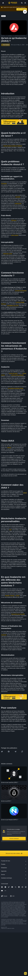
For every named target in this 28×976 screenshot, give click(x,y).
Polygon (12, 595)
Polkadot (7, 595)
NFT (10, 529)
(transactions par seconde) (18, 614)
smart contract (14, 235)
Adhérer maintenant (21, 9)
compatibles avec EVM (13, 305)
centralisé (17, 196)
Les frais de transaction (21, 290)
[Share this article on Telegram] (15, 751)
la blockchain (18, 203)
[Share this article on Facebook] (9, 751)
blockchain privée (7, 253)
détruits (9, 447)
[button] (25, 3)
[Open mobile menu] (25, 3)
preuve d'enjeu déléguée (17, 375)
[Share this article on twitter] (2, 751)
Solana (17, 595)
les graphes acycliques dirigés (15, 388)
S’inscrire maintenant (14, 838)
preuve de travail (13, 373)
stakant (25, 492)
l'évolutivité (4, 183)
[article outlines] (25, 12)
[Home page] (12, 3)
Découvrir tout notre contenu (14, 853)
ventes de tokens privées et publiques (12, 145)
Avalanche (3, 634)
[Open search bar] (21, 3)
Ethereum (13, 220)
